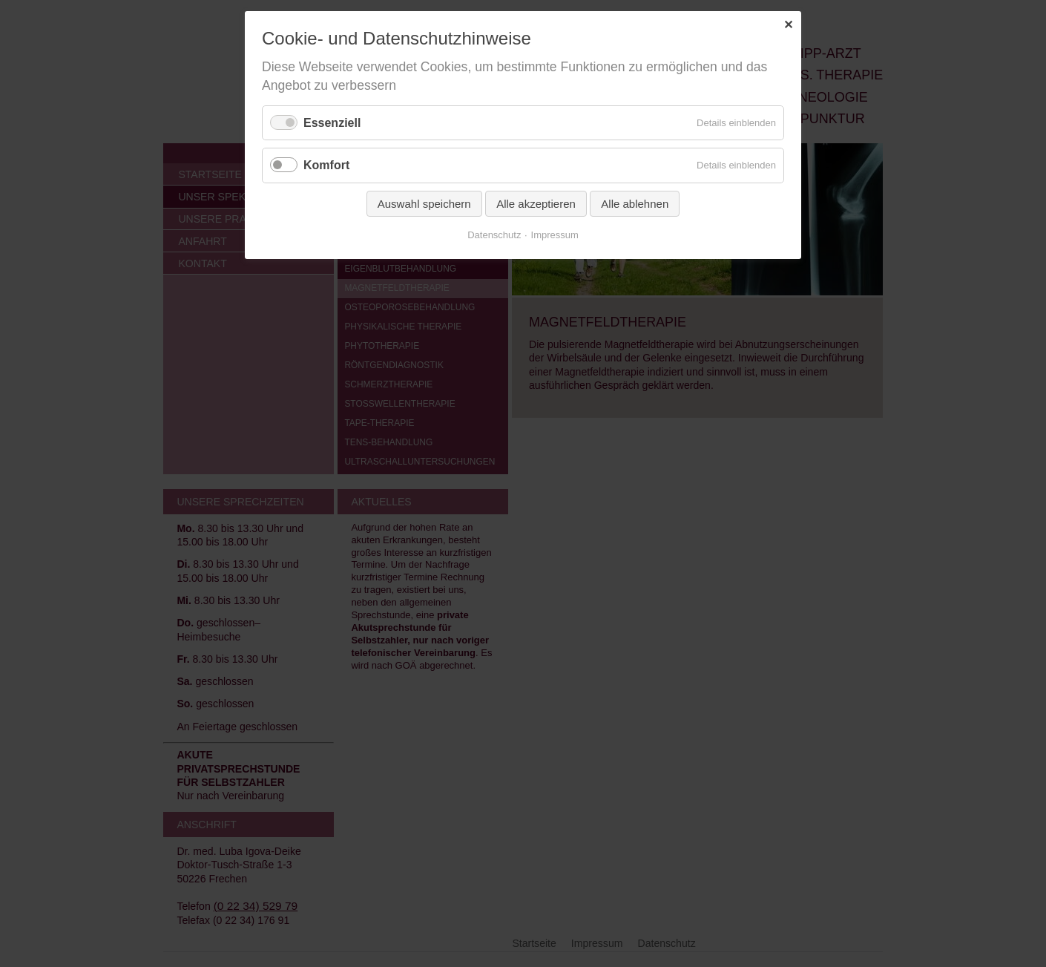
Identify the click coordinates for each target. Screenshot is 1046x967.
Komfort (326, 165)
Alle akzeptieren (536, 203)
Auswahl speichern (424, 203)
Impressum (555, 234)
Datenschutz (494, 234)
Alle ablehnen (634, 203)
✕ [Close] (788, 25)
